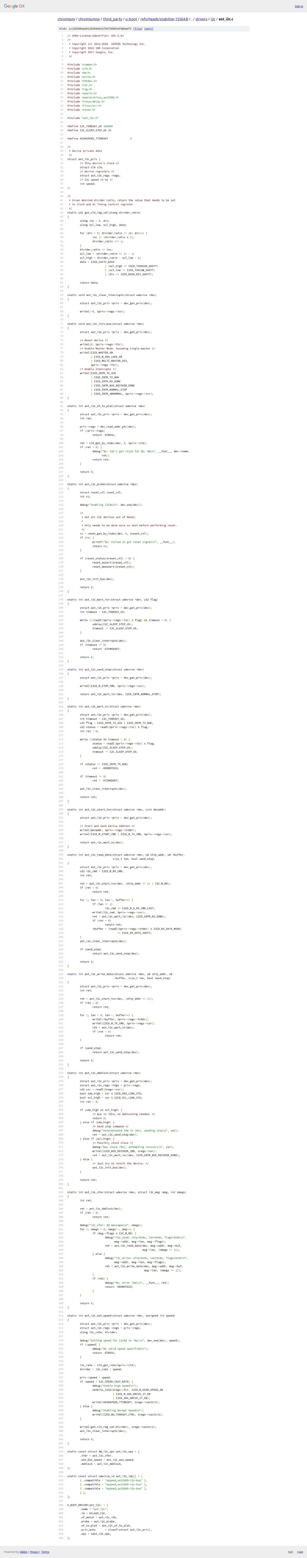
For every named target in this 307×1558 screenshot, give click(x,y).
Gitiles (23, 1552)
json (300, 1551)
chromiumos (89, 19)
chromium (66, 19)
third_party (112, 19)
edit (149, 28)
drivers (201, 19)
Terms (45, 1552)
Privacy (34, 1552)
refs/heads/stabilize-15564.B (164, 19)
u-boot (131, 19)
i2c (213, 19)
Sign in (299, 6)
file (138, 28)
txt (290, 1551)
